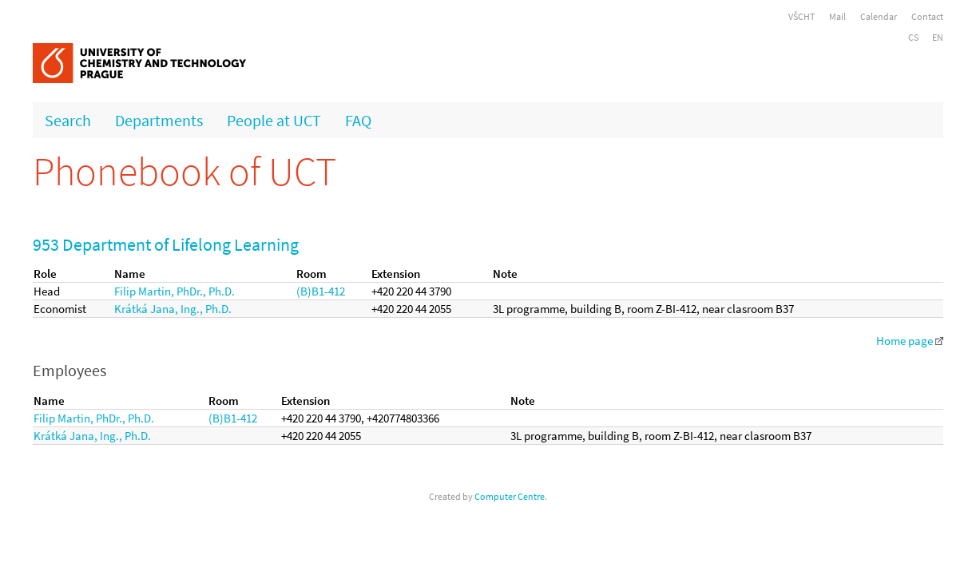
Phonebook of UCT (184, 171)
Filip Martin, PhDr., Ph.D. (174, 291)
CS (913, 37)
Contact (927, 16)
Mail (837, 16)
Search (68, 120)
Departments (159, 120)
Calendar (878, 16)
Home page (909, 340)
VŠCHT (801, 16)
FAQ (358, 120)
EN (937, 37)
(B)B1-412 (320, 291)
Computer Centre (509, 496)
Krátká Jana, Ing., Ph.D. (173, 308)
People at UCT (274, 120)
